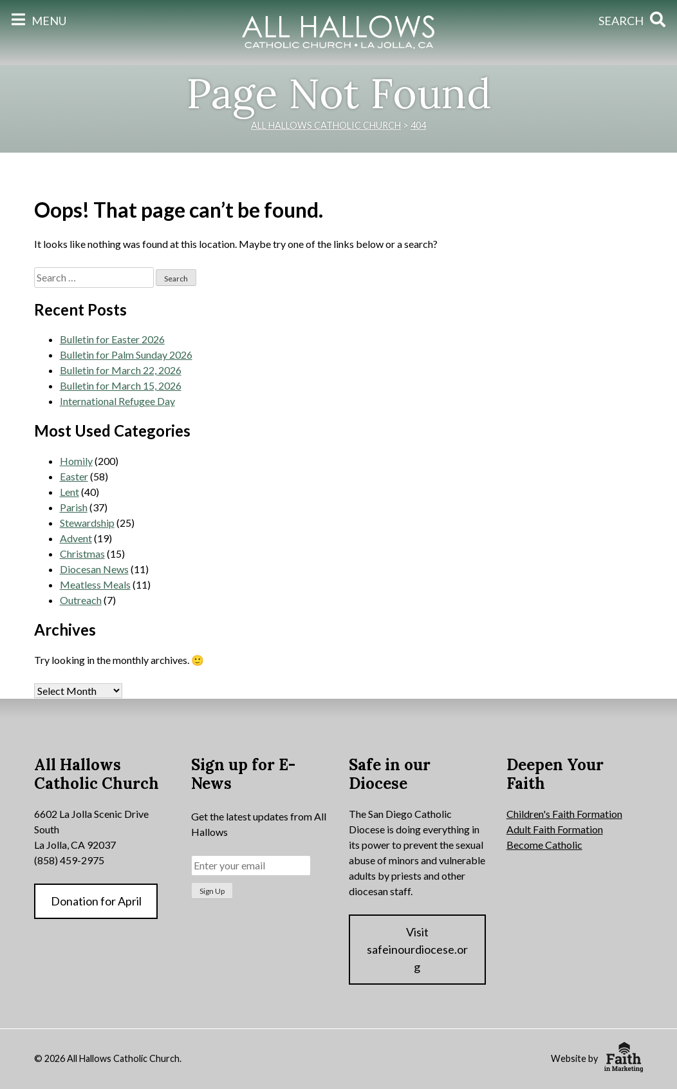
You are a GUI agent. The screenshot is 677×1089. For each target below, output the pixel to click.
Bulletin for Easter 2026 (112, 339)
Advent (76, 538)
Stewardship (87, 522)
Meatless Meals (95, 584)
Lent (69, 492)
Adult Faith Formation (554, 829)
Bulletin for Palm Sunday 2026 (126, 354)
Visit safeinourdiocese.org (417, 949)
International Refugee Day (117, 401)
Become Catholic (544, 844)
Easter (74, 476)
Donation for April (96, 901)
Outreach (81, 600)
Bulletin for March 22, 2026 (120, 370)
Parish (74, 507)
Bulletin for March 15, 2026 (120, 385)
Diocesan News (94, 569)
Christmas (82, 553)
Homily (76, 461)
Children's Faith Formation (564, 814)
